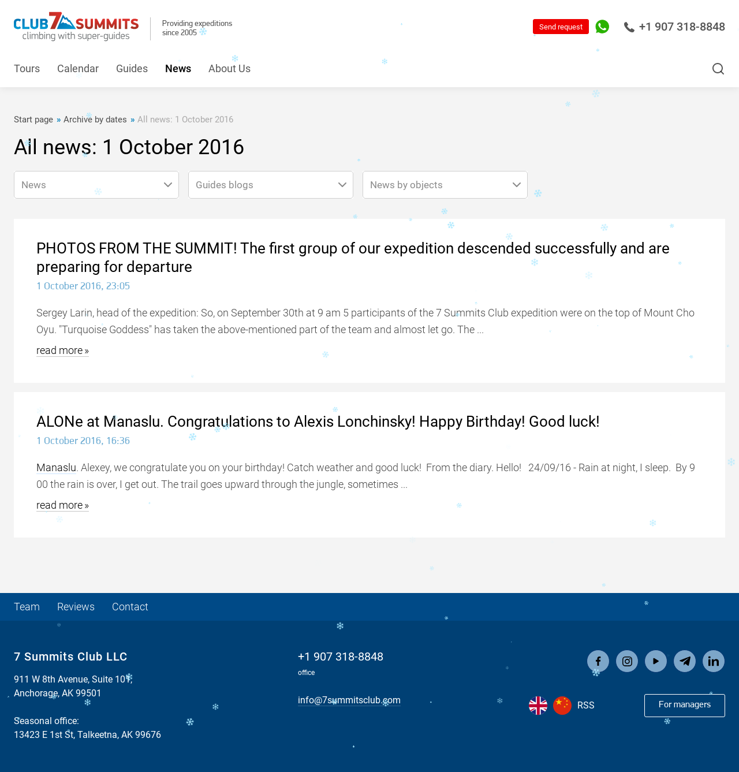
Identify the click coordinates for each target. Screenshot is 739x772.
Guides (132, 68)
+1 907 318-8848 (674, 26)
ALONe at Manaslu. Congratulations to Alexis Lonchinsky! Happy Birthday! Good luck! (318, 421)
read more (59, 350)
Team (27, 607)
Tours (27, 68)
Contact (130, 607)
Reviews (76, 607)
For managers (685, 705)
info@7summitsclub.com (349, 700)
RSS (586, 705)
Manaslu (56, 467)
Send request (561, 27)
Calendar (78, 68)
